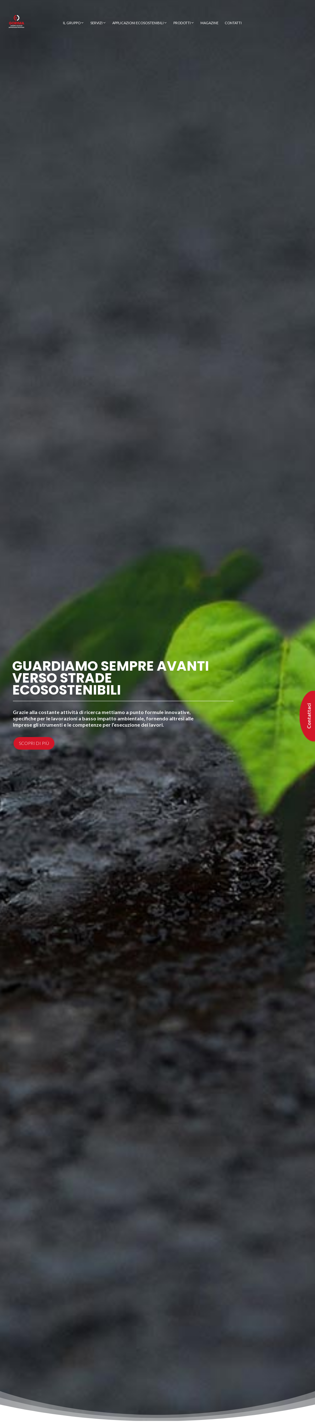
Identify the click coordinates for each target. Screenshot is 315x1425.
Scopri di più (34, 743)
